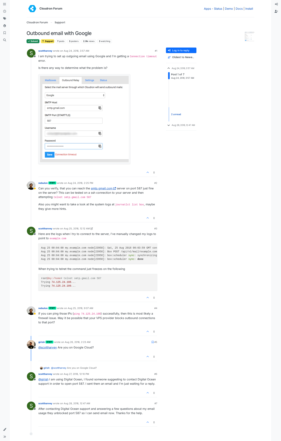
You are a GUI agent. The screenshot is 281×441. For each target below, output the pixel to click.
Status (218, 8)
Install (249, 8)
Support (47, 41)
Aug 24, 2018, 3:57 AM (76, 50)
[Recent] (4, 11)
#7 (155, 403)
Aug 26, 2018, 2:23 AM (78, 342)
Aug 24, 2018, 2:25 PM (80, 182)
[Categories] (4, 4)
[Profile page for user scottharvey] (31, 53)
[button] (4, 429)
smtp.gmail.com (103, 188)
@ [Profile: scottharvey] (47, 347)
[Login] (276, 4)
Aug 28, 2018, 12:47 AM (77, 403)
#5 (155, 342)
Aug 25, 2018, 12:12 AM (77, 228)
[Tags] (4, 19)
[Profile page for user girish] (31, 344)
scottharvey (45, 50)
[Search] (4, 40)
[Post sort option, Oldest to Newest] (181, 57)
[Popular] (4, 26)
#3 (155, 228)
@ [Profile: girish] (43, 379)
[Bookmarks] (4, 33)
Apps (207, 8)
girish (41, 342)
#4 (155, 308)
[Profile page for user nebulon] (31, 185)
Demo (229, 8)
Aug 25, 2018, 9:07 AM (80, 308)
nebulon (43, 182)
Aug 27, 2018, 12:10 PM (76, 373)
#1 (156, 50)
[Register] (276, 11)
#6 (155, 373)
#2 (155, 182)
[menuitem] (276, 4)
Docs (239, 8)
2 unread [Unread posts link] (176, 114)
